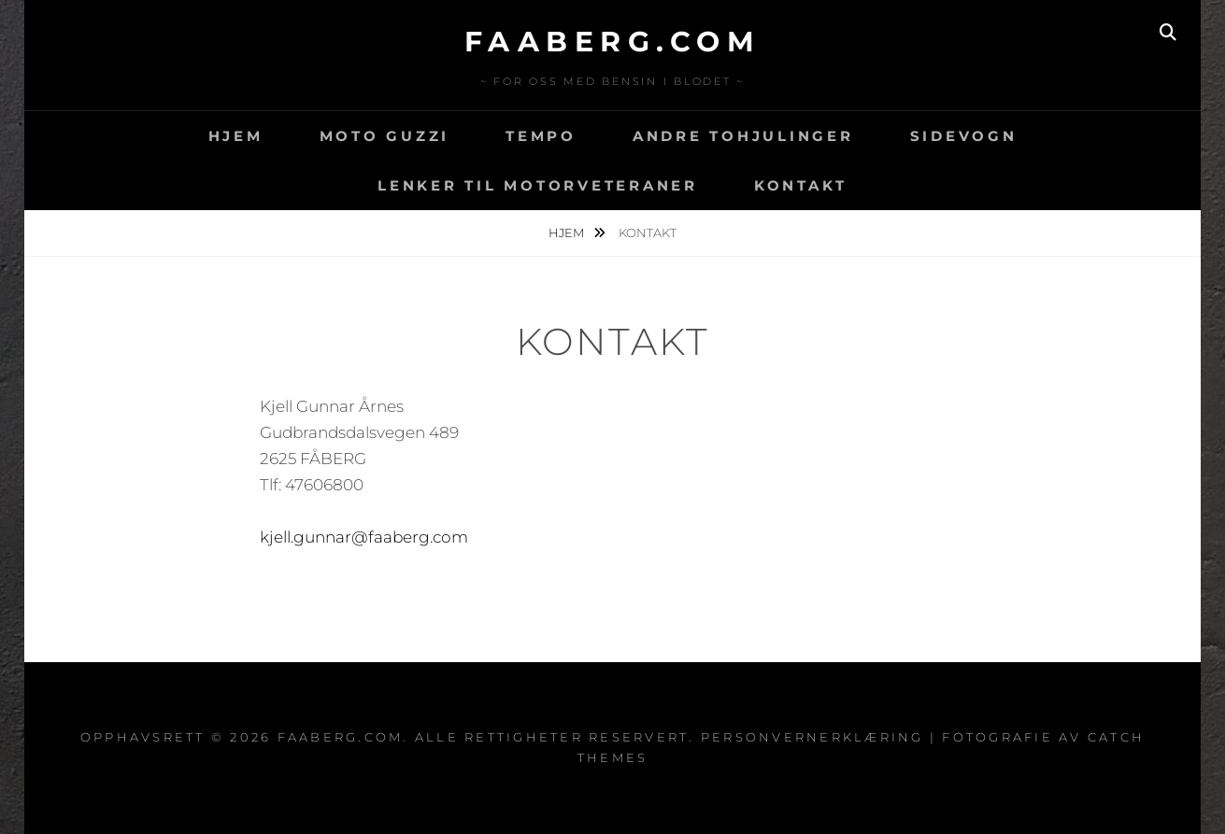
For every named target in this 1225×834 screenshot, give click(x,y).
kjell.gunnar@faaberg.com (364, 537)
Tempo (541, 136)
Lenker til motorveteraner (537, 185)
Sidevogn (964, 136)
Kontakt (801, 185)
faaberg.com (613, 41)
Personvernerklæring (812, 736)
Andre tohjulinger (743, 136)
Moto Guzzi (385, 136)
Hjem (236, 136)
